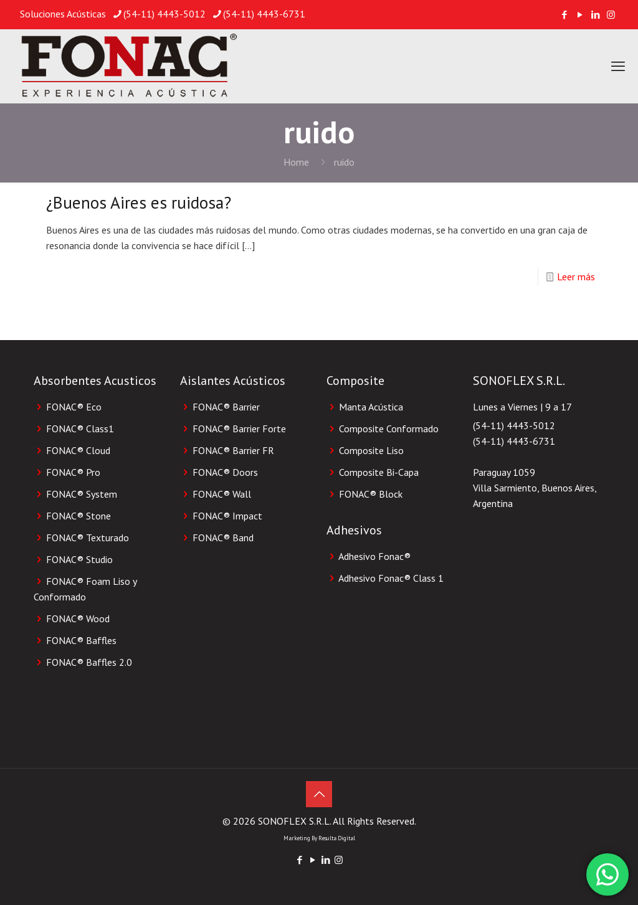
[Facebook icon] (564, 15)
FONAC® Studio (79, 559)
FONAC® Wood (78, 618)
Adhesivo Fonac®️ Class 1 (391, 578)
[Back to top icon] (319, 794)
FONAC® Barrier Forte (239, 428)
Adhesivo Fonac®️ (374, 556)
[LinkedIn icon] (595, 15)
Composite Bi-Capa (379, 472)
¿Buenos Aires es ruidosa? (138, 202)
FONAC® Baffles (81, 640)
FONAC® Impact (227, 515)
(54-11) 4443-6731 (514, 441)
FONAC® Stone (78, 515)
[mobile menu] (618, 66)
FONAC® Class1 (80, 428)
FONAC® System (81, 494)
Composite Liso (371, 450)
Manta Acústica (371, 406)
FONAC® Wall (222, 494)
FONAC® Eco (74, 406)
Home (296, 162)
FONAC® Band (223, 537)
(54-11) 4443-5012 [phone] (164, 13)
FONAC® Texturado (87, 537)
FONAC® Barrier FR (233, 450)
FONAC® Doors (225, 472)
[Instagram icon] (611, 15)
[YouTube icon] (579, 15)
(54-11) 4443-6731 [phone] (264, 13)
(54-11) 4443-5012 (514, 425)
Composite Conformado (389, 428)
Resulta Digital (336, 838)
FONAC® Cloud (78, 450)
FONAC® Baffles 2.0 (89, 662)
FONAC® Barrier (226, 406)
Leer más (576, 276)
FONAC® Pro (73, 472)
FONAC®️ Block (370, 494)
